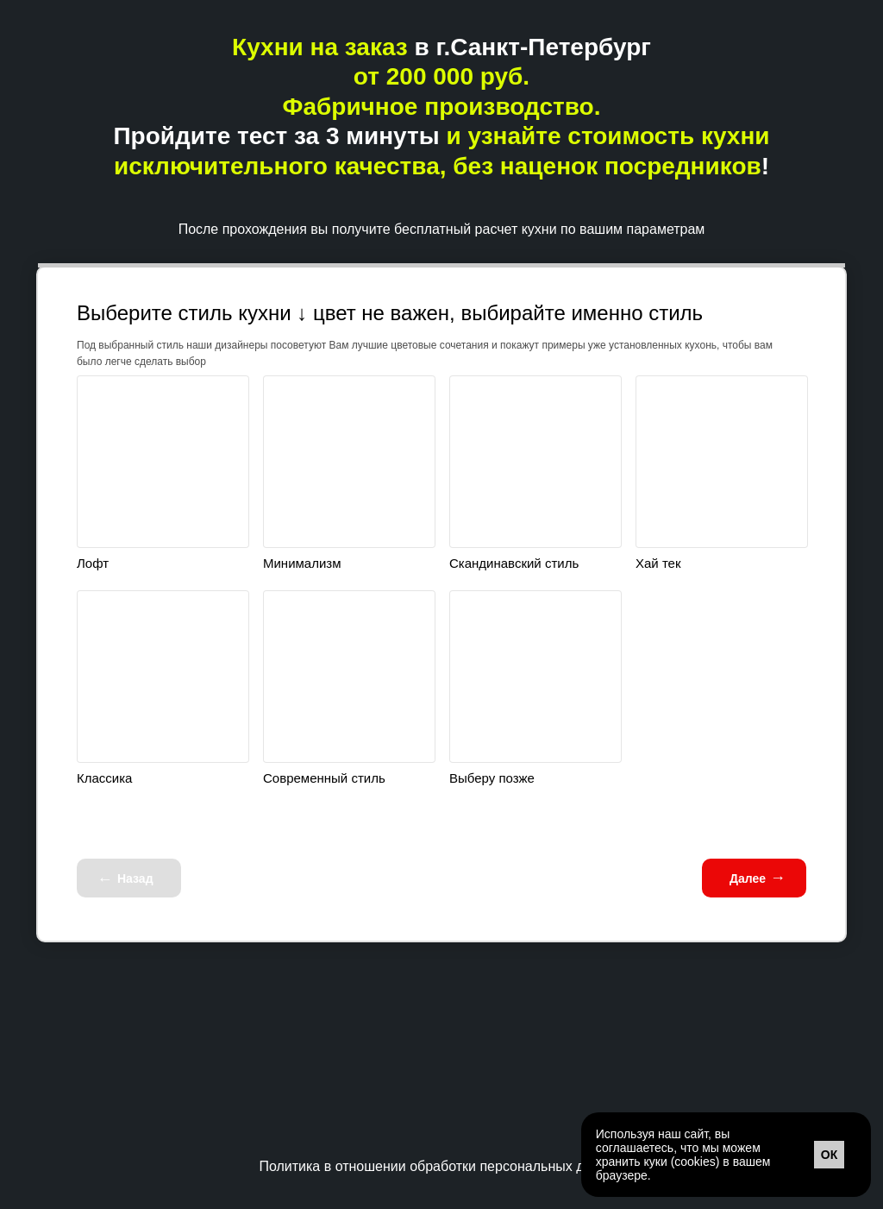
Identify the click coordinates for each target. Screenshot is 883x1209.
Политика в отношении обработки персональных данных (441, 1166)
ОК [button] (829, 1155)
